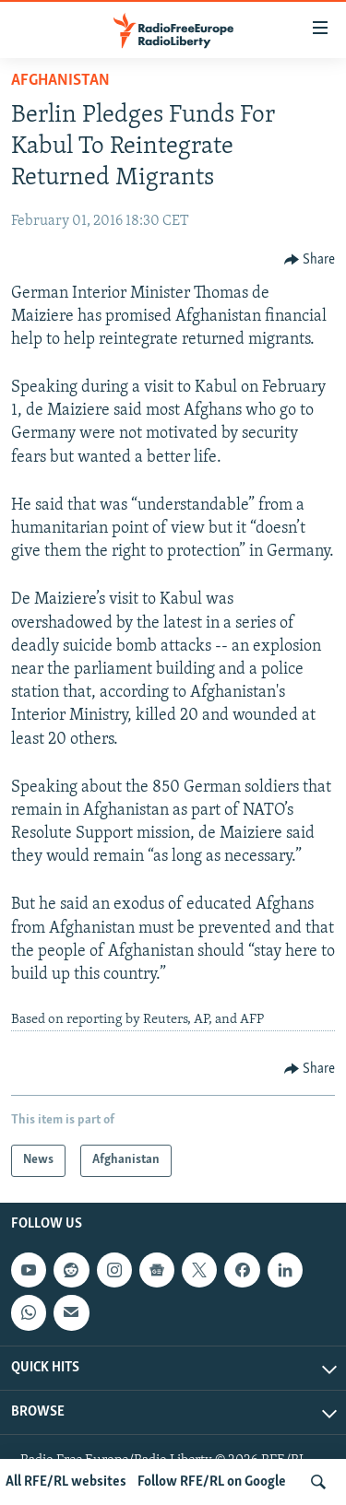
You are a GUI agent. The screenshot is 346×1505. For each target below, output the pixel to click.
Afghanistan (60, 80)
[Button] (310, 260)
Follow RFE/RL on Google (211, 1482)
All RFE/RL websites (66, 1482)
